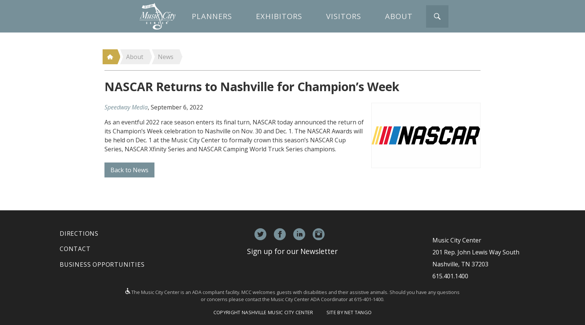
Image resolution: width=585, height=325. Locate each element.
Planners (212, 16)
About (399, 16)
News (165, 57)
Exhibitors (279, 16)
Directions (79, 233)
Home (110, 56)
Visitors (343, 16)
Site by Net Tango (349, 312)
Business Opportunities (102, 264)
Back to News (129, 170)
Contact (75, 249)
